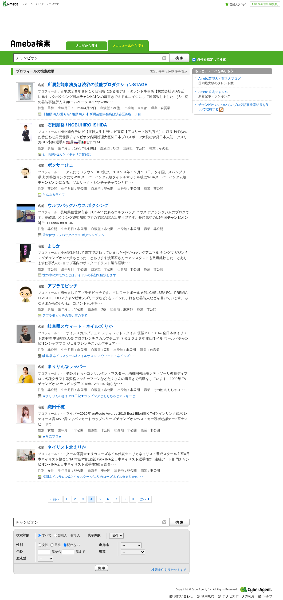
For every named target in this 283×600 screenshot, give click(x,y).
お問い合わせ (181, 596)
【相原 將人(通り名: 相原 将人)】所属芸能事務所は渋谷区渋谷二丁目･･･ (94, 114)
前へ (56, 499)
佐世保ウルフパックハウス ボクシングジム (73, 235)
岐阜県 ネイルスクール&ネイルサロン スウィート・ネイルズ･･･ (88, 356)
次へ (143, 499)
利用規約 (205, 596)
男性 (57, 545)
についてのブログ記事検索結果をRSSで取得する (233, 107)
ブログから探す (86, 45)
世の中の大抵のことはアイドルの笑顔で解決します (79, 275)
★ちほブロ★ (52, 436)
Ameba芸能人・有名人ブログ (219, 78)
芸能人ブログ (238, 4)
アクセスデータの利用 (236, 596)
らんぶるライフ (53, 195)
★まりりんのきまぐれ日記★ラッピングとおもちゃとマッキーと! (89, 396)
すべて (47, 535)
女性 (45, 545)
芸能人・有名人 (69, 535)
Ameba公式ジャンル (213, 92)
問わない (73, 545)
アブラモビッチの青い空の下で (64, 315)
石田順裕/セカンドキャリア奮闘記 (66, 154)
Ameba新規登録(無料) (265, 4)
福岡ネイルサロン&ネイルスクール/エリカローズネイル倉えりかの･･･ (92, 477)
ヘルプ (265, 596)
